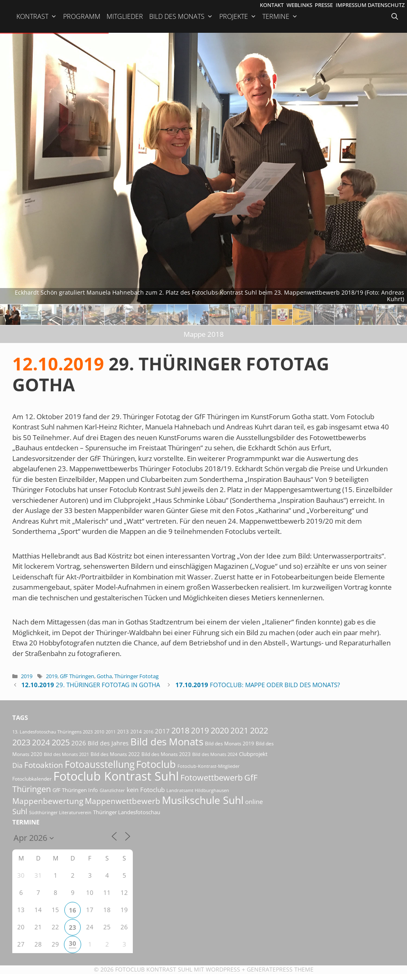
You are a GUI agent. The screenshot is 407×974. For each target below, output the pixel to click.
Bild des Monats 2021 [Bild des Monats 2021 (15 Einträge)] (66, 754)
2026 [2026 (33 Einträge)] (78, 743)
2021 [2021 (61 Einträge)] (239, 730)
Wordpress (223, 969)
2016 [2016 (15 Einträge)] (148, 732)
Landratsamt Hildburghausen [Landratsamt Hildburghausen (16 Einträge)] (197, 790)
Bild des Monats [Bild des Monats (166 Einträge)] (166, 741)
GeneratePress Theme (280, 969)
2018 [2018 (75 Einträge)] (180, 730)
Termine (280, 16)
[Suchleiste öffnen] (395, 16)
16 (72, 910)
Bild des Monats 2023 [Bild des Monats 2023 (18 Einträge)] (166, 754)
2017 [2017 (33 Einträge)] (162, 731)
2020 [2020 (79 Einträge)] (220, 730)
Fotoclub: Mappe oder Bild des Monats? (257, 685)
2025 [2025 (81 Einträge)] (61, 742)
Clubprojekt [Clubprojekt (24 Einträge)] (253, 754)
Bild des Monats (181, 16)
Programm (81, 16)
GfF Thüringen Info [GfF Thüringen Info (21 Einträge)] (75, 790)
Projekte (238, 16)
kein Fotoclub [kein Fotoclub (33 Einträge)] (146, 790)
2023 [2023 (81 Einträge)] (21, 742)
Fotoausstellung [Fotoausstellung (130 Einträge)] (99, 764)
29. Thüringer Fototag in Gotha (90, 685)
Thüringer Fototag (136, 676)
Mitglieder (125, 16)
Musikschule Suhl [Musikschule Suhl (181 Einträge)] (202, 800)
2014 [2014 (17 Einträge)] (136, 732)
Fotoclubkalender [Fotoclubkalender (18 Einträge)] (32, 778)
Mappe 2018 (204, 334)
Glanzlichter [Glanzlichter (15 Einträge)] (112, 790)
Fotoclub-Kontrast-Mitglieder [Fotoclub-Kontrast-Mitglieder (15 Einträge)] (208, 766)
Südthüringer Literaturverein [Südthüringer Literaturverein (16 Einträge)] (60, 812)
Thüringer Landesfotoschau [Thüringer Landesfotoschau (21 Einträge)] (126, 812)
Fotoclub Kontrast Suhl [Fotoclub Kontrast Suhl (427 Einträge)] (116, 776)
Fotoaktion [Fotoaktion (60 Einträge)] (43, 765)
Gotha (104, 676)
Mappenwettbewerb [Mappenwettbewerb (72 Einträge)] (122, 800)
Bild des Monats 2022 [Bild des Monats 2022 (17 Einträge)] (115, 754)
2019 (26, 676)
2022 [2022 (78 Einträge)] (259, 730)
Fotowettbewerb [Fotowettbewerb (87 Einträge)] (211, 777)
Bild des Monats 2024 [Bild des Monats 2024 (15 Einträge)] (214, 754)
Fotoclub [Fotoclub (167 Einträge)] (156, 764)
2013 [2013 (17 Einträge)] (123, 732)
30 (72, 943)
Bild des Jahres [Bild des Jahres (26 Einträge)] (108, 743)
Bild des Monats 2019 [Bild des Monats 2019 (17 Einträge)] (229, 743)
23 (72, 927)
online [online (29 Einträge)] (254, 801)
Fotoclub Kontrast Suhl (153, 969)
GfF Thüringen (77, 676)
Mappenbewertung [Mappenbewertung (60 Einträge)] (47, 801)
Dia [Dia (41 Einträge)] (17, 765)
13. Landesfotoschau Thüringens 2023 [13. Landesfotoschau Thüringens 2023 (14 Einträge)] (52, 732)
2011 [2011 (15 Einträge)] (111, 732)
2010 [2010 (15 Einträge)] (99, 732)
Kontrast (36, 16)
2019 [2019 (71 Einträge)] (200, 730)
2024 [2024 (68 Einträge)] (41, 742)
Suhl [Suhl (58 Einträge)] (19, 811)
